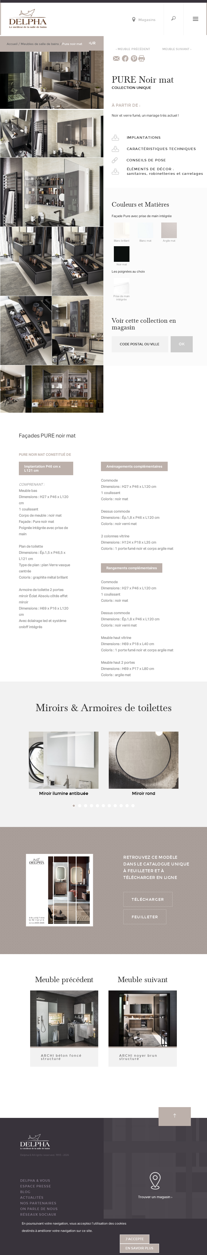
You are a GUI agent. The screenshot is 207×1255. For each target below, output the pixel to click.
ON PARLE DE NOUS (39, 1209)
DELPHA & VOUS (35, 1181)
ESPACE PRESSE (35, 1186)
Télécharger (148, 899)
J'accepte (134, 1239)
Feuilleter (145, 917)
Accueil (12, 44)
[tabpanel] (64, 765)
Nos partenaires (38, 1203)
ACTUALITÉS (32, 1198)
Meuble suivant (177, 49)
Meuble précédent (133, 49)
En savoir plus (139, 1248)
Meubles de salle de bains (40, 44)
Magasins (147, 20)
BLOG (25, 1192)
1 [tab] (74, 806)
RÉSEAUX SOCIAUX (38, 1214)
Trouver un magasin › (155, 1197)
